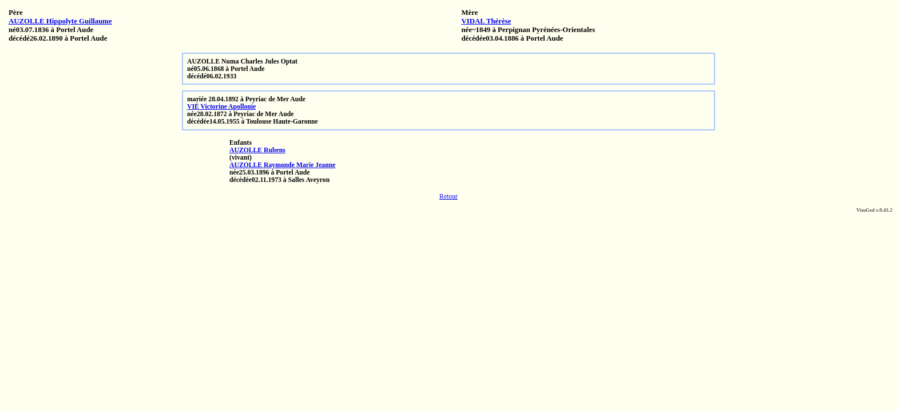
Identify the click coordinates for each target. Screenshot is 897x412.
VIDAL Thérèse (486, 21)
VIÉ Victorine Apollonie (221, 106)
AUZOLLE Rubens (257, 150)
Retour (448, 196)
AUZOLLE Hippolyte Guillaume (60, 21)
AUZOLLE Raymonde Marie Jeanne (282, 165)
